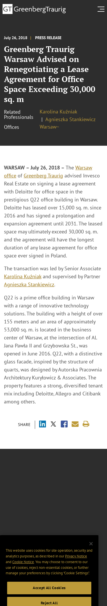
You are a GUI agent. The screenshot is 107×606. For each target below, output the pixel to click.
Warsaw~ (49, 126)
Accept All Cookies (49, 595)
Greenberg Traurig (43, 175)
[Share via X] (53, 425)
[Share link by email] (75, 424)
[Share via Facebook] (64, 425)
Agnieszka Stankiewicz (70, 119)
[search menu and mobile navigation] (102, 9)
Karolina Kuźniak (58, 111)
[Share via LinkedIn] (42, 425)
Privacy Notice (76, 563)
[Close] (91, 551)
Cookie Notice (23, 569)
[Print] (86, 424)
